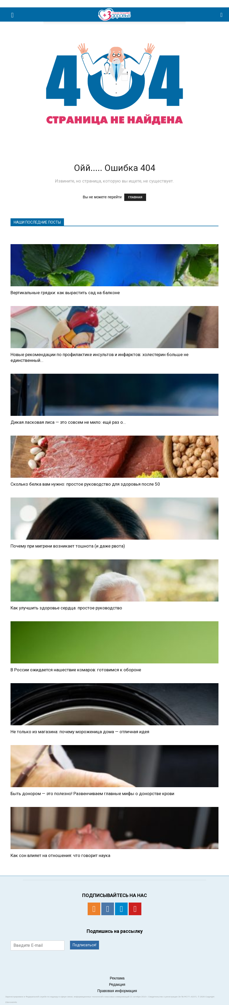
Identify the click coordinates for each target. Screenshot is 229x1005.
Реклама (117, 978)
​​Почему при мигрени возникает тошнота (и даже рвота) (68, 546)
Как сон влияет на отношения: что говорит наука (60, 855)
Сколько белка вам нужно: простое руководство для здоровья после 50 (85, 484)
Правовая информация (117, 991)
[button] (221, 14)
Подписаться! (84, 945)
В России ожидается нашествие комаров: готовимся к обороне (76, 669)
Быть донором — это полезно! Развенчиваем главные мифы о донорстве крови (92, 793)
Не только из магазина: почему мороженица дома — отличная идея (80, 731)
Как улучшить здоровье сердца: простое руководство (66, 607)
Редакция (117, 984)
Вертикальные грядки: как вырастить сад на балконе (65, 292)
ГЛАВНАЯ (135, 197)
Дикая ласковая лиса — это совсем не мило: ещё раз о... (68, 422)
